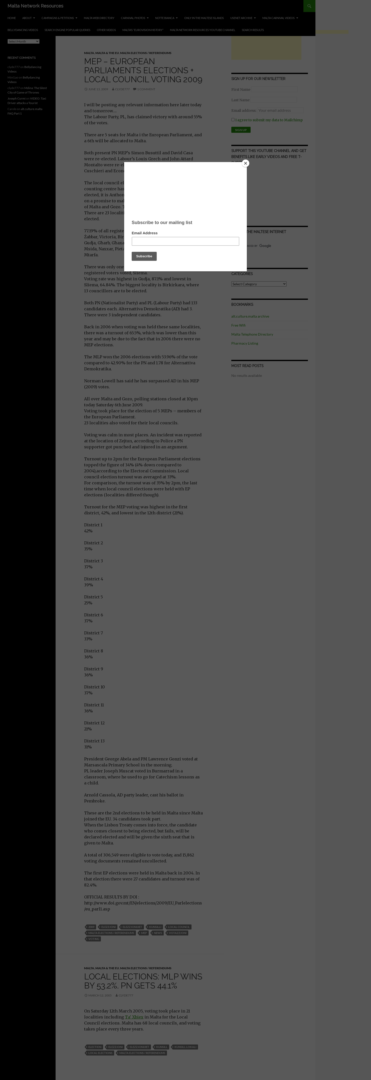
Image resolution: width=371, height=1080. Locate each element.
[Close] (245, 163)
